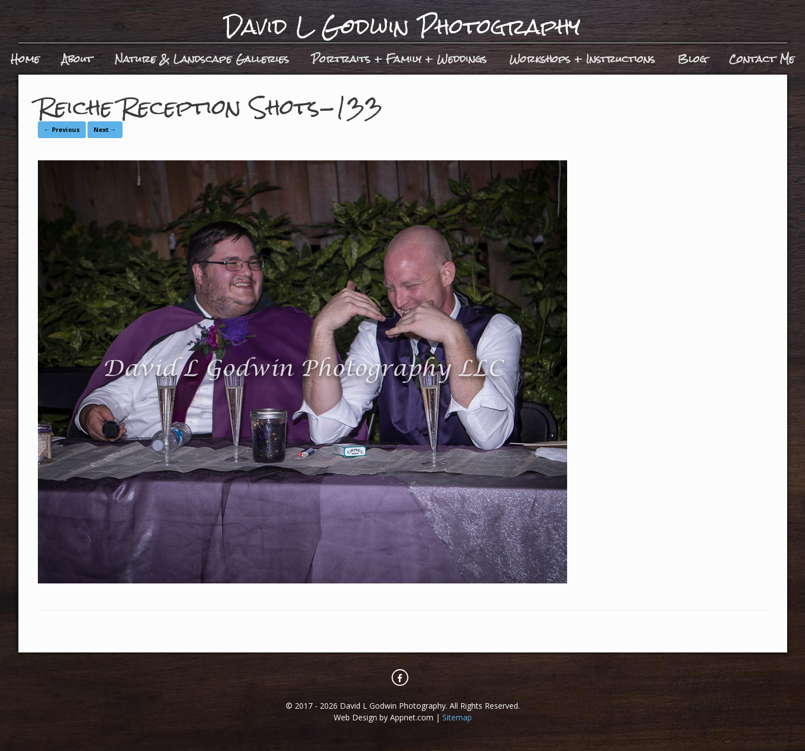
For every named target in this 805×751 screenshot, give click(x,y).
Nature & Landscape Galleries (202, 58)
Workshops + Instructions (582, 58)
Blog (691, 58)
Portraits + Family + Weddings (399, 58)
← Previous (62, 129)
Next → (105, 129)
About (77, 58)
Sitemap (457, 717)
